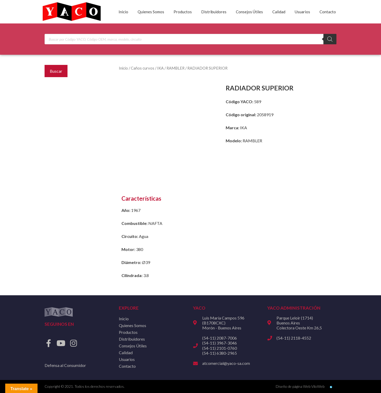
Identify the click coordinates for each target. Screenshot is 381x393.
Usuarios (302, 11)
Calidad (278, 11)
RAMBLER (176, 68)
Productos (183, 11)
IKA (160, 68)
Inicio (123, 11)
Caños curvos (142, 68)
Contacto (327, 11)
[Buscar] (329, 39)
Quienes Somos (151, 11)
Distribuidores (213, 11)
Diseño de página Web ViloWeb (300, 386)
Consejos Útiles (249, 11)
